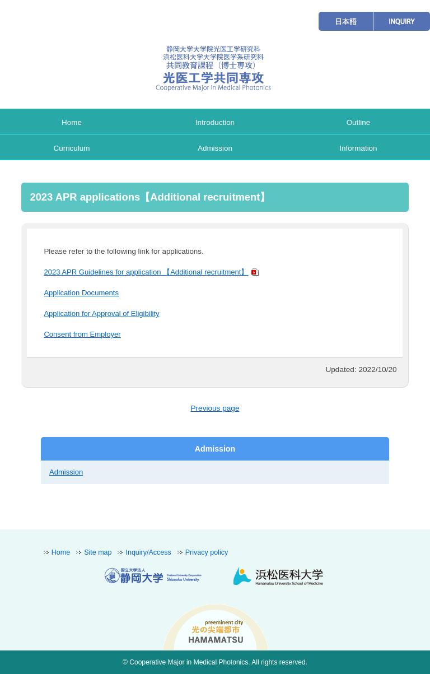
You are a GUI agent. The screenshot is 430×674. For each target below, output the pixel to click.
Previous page (214, 408)
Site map (97, 552)
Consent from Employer (82, 334)
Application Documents (81, 293)
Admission (215, 148)
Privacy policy (206, 552)
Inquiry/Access (148, 552)
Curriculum (72, 148)
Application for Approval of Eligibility (101, 313)
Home (72, 122)
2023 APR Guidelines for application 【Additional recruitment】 (146, 272)
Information (358, 148)
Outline (359, 122)
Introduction (215, 122)
